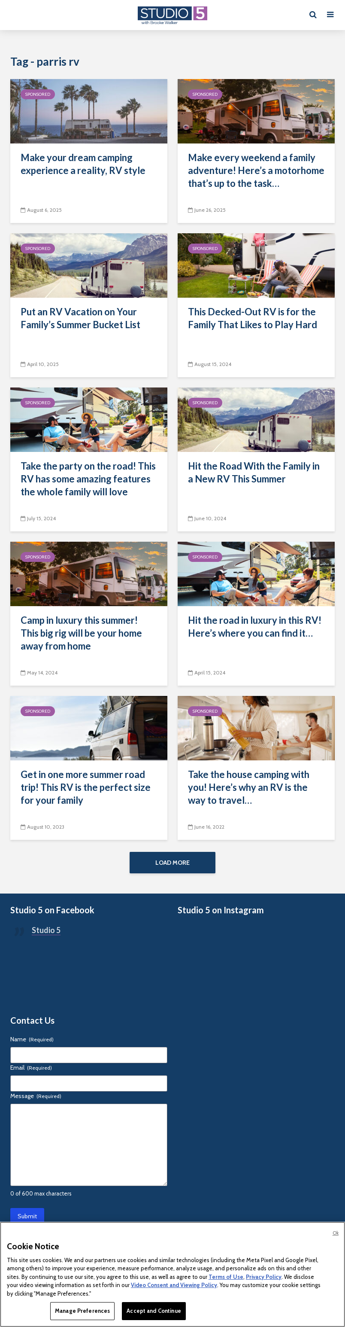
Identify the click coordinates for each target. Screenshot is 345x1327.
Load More (172, 862)
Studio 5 (46, 933)
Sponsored (37, 94)
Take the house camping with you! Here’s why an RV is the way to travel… (248, 787)
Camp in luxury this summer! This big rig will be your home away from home (81, 633)
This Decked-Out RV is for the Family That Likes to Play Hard (252, 318)
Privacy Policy (263, 1276)
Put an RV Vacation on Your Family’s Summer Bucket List (80, 318)
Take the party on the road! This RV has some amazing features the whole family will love (88, 478)
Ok (336, 1233)
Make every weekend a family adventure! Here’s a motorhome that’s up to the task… (256, 170)
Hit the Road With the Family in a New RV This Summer (254, 472)
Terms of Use (226, 1276)
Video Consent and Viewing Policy (174, 1284)
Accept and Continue (154, 1310)
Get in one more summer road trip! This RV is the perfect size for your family (86, 787)
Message (35, 1099)
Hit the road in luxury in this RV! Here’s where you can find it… (254, 626)
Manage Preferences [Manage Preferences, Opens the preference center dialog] (82, 1310)
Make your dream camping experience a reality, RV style (83, 164)
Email (31, 1070)
